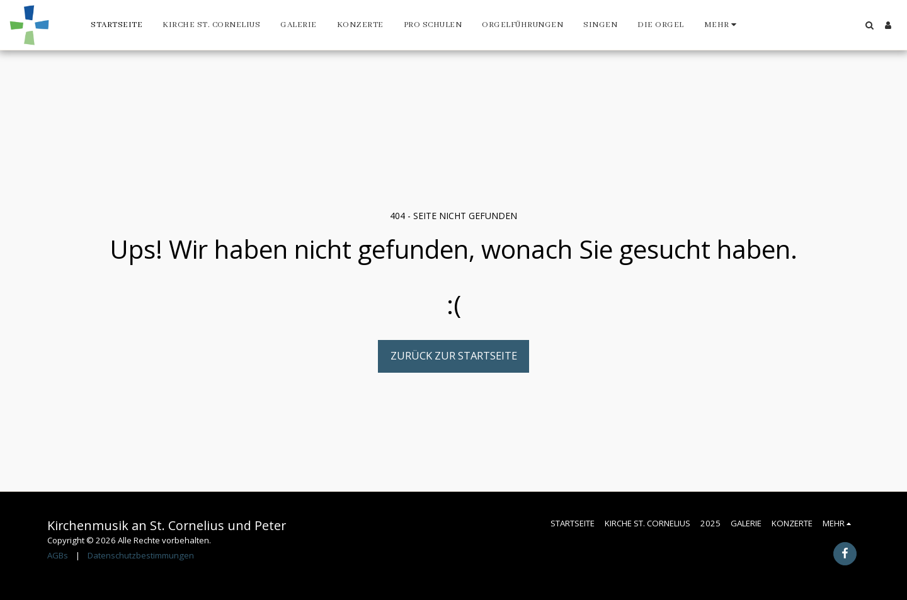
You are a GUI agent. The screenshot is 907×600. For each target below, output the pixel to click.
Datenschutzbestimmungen (141, 555)
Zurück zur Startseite (454, 355)
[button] (869, 25)
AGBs (57, 555)
